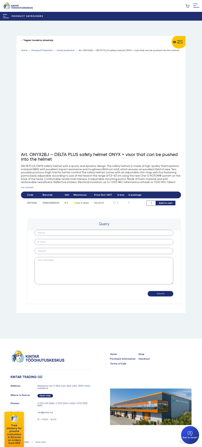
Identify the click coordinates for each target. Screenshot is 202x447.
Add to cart (166, 202)
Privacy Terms (41, 442)
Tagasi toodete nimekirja (38, 40)
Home (24, 50)
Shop (141, 354)
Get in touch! (190, 435)
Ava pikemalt (27, 187)
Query (104, 224)
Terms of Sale (118, 363)
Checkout (144, 359)
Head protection (66, 50)
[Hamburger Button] (196, 6)
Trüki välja (180, 42)
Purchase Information (122, 359)
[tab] (104, 224)
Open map (45, 395)
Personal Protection (42, 50)
